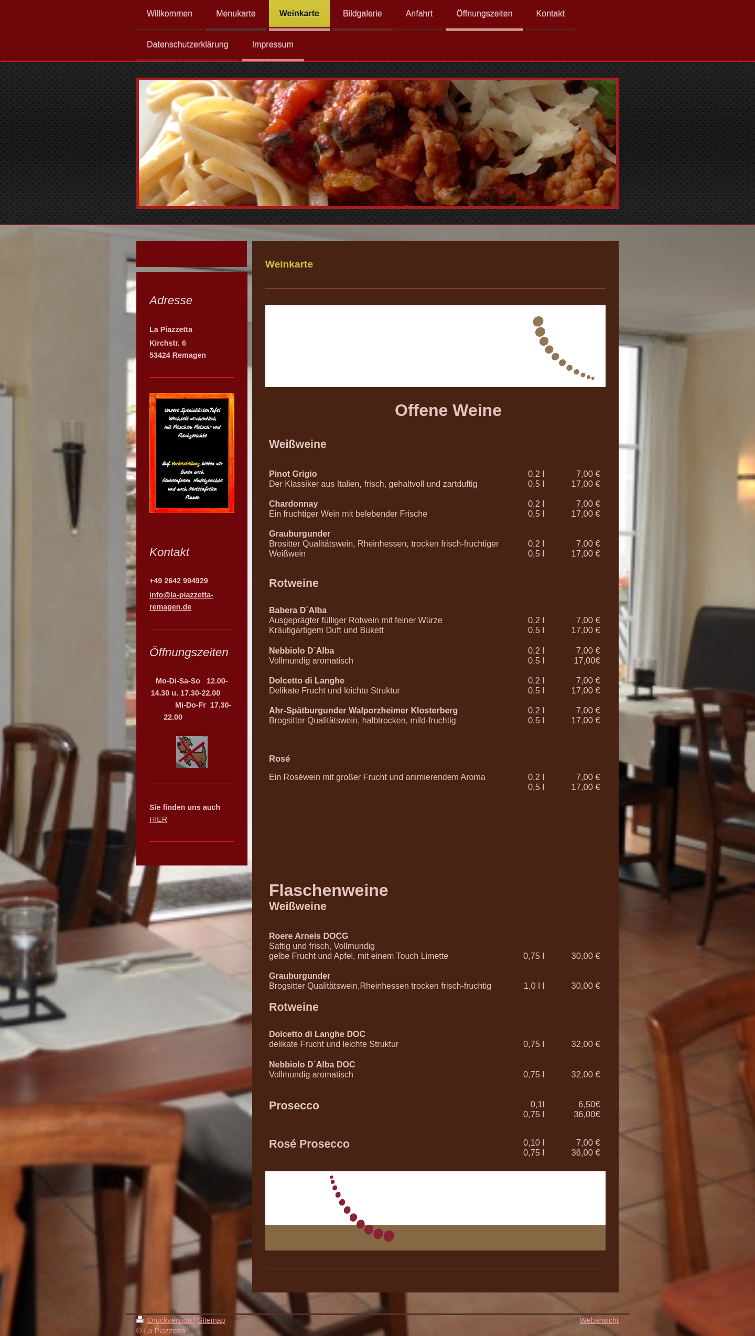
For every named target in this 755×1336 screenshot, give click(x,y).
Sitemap (211, 1320)
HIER (158, 819)
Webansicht (599, 1320)
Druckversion (164, 1320)
